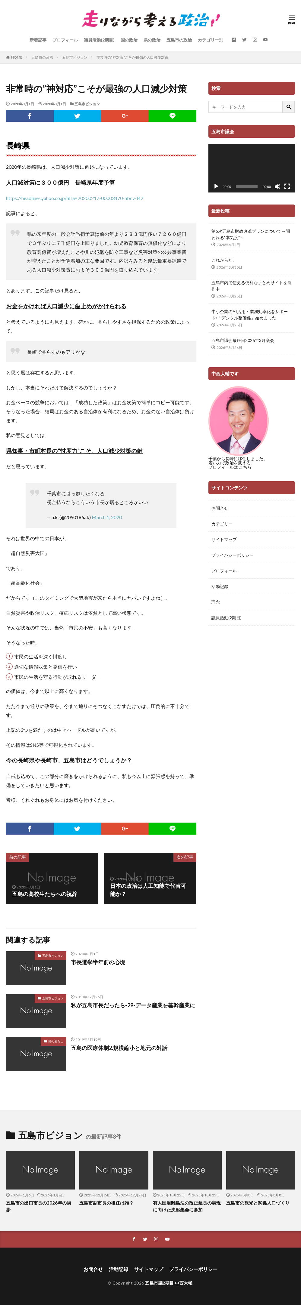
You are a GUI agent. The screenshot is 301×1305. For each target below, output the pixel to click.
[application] (251, 168)
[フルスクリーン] (287, 186)
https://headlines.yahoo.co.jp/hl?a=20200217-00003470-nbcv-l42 (74, 198)
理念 (215, 602)
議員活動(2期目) (99, 39)
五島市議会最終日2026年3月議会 (242, 340)
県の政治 (152, 39)
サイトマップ (224, 539)
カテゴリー (222, 523)
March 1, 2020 (107, 517)
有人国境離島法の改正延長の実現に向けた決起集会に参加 (187, 1206)
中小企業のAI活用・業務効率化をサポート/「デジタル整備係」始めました (249, 314)
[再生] (216, 186)
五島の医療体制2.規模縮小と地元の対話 (119, 1048)
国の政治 (129, 39)
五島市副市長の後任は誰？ (106, 1202)
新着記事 (38, 39)
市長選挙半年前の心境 (98, 962)
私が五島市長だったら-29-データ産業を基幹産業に (133, 1005)
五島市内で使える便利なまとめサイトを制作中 (251, 285)
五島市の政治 (179, 39)
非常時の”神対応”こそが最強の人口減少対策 (132, 57)
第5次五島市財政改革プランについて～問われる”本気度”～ (250, 234)
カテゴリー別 (210, 39)
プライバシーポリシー (232, 555)
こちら (245, 466)
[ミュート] (277, 186)
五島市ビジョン (74, 57)
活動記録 (219, 586)
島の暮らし (55, 1041)
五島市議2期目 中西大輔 (168, 1282)
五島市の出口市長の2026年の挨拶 (38, 1206)
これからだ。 (224, 260)
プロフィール (65, 39)
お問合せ (219, 508)
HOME (16, 57)
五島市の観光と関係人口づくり (258, 1202)
